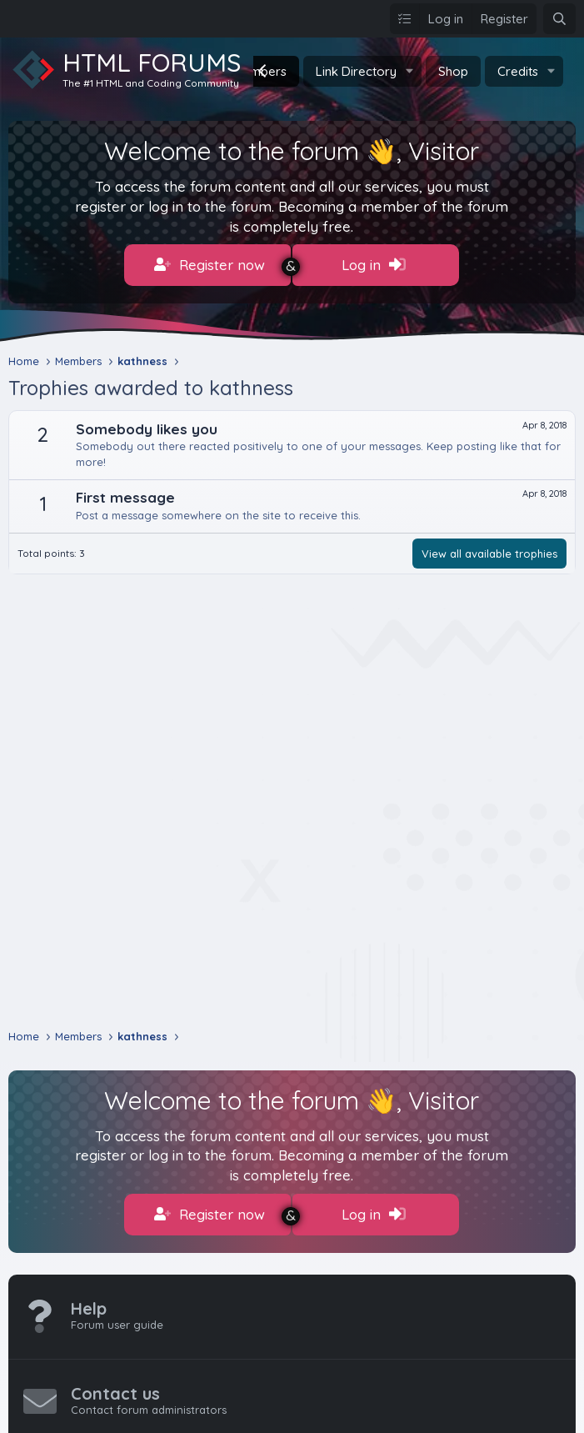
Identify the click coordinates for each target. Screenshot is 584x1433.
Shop (453, 71)
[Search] (559, 18)
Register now (209, 265)
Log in (374, 265)
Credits (517, 71)
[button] (410, 71)
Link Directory (356, 71)
